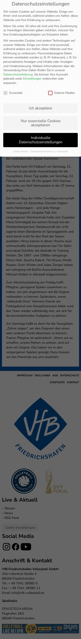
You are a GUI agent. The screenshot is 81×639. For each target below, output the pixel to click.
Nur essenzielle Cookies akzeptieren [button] (40, 66)
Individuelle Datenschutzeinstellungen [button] (40, 83)
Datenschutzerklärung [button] (43, 95)
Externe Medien (61, 36)
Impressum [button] (62, 95)
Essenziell (12, 36)
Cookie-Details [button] (21, 95)
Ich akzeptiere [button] (40, 51)
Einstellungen (32, 22)
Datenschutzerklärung (18, 18)
